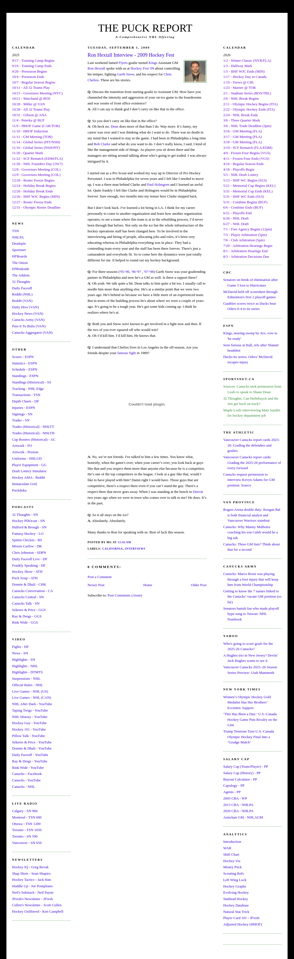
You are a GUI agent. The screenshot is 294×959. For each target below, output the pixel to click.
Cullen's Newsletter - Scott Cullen (37, 905)
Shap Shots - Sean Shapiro (31, 873)
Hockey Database (236, 905)
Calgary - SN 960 (24, 811)
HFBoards (19, 256)
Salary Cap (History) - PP (242, 773)
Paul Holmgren (158, 184)
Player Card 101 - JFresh (241, 918)
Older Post (198, 585)
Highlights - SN (23, 659)
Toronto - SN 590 (24, 836)
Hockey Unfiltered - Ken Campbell (37, 911)
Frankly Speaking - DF (29, 565)
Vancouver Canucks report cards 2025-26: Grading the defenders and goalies (251, 445)
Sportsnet (19, 250)
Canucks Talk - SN (25, 603)
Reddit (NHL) (22, 294)
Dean (114, 126)
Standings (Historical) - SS (31, 382)
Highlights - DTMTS (27, 672)
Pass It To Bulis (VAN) (29, 326)
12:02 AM (124, 542)
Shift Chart (231, 854)
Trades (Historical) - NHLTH (33, 433)
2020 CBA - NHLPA (238, 811)
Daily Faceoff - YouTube (30, 755)
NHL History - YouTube (29, 717)
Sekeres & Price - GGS (29, 610)
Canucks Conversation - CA (32, 591)
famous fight (126, 353)
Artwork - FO (22, 445)
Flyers (123, 63)
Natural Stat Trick (236, 912)
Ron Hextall (96, 68)
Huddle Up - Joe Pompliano (32, 886)
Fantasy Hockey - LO (27, 533)
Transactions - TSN (26, 395)
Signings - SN (22, 414)
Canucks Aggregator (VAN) (32, 332)
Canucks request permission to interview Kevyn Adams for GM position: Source (249, 479)
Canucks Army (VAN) (28, 320)
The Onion (20, 263)
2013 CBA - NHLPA (238, 805)
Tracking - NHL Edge (28, 389)
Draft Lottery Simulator (29, 471)
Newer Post (96, 585)
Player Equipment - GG (29, 465)
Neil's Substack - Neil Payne (32, 892)
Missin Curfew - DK (27, 546)
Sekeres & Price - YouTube (31, 742)
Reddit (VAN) (22, 301)
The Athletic (21, 275)
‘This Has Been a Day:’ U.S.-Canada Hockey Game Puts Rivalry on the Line (250, 719)
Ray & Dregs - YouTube (29, 761)
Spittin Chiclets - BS (27, 540)
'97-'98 (149, 271)
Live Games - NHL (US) (30, 691)
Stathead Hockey (235, 899)
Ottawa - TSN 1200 (26, 824)
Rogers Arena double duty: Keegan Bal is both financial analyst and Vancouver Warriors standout (251, 515)
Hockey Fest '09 (142, 68)
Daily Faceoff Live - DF (29, 559)
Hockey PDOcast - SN (28, 521)
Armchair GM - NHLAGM (243, 817)
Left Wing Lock (234, 880)
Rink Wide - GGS (25, 622)
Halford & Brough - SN (29, 527)
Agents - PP (232, 792)
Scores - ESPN (23, 357)
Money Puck (232, 867)
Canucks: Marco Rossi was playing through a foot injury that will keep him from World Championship (250, 579)
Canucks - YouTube (26, 780)
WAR (227, 848)
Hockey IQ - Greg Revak (30, 867)
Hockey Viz (231, 861)
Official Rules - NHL (27, 685)
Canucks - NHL (23, 786)
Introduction (232, 841)
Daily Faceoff (22, 288)
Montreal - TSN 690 (27, 817)
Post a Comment (100, 577)
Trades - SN (20, 420)
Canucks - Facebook (27, 774)
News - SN (20, 653)
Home (147, 585)
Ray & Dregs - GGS (26, 616)
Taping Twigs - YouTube (30, 710)
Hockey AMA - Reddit (28, 477)
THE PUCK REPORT (145, 28)
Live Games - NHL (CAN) (31, 697)
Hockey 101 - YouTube (29, 729)
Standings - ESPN (25, 376)
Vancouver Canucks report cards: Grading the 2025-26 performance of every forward (252, 462)
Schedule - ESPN (24, 369)
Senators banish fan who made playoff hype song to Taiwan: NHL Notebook (251, 613)
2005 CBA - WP (235, 798)
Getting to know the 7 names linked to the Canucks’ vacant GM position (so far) (252, 596)
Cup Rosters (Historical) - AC (33, 439)
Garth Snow (125, 74)
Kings (153, 63)
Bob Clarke (102, 144)
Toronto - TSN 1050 (26, 830)
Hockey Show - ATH (27, 571)
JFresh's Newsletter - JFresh (32, 899)
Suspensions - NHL (26, 678)
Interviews (135, 548)
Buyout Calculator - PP (240, 779)
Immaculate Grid (24, 484)
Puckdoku (19, 490)
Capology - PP (233, 785)
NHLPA (18, 237)
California (112, 548)
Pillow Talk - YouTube (28, 736)
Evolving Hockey (236, 892)
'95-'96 (125, 271)
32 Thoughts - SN (25, 514)
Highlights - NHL (25, 666)
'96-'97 (136, 271)
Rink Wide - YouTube (28, 767)
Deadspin (19, 243)
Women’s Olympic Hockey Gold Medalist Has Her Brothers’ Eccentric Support (247, 702)
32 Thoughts (21, 282)
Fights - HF (20, 647)
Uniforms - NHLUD (27, 458)
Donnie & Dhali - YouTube (31, 748)
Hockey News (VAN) (27, 313)
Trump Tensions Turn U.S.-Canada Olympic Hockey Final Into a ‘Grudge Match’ (248, 736)
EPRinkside (20, 269)
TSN (15, 231)
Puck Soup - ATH (24, 578)
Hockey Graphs (234, 886)
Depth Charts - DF (25, 401)
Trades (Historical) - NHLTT (33, 426)
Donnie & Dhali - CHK (29, 584)
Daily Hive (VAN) (25, 307)
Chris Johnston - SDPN (29, 552)
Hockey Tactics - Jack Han (31, 879)
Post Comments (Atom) (125, 595)
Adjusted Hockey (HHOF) (242, 924)
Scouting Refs (233, 873)
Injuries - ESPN (23, 407)
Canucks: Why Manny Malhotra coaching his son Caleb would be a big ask (250, 532)
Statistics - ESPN (24, 363)
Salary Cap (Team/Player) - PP (245, 766)
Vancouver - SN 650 (27, 843)
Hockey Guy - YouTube (29, 723)
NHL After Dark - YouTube (32, 704)
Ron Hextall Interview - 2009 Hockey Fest (131, 55)
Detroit (198, 492)
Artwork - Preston (25, 452)
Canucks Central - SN (28, 597)
